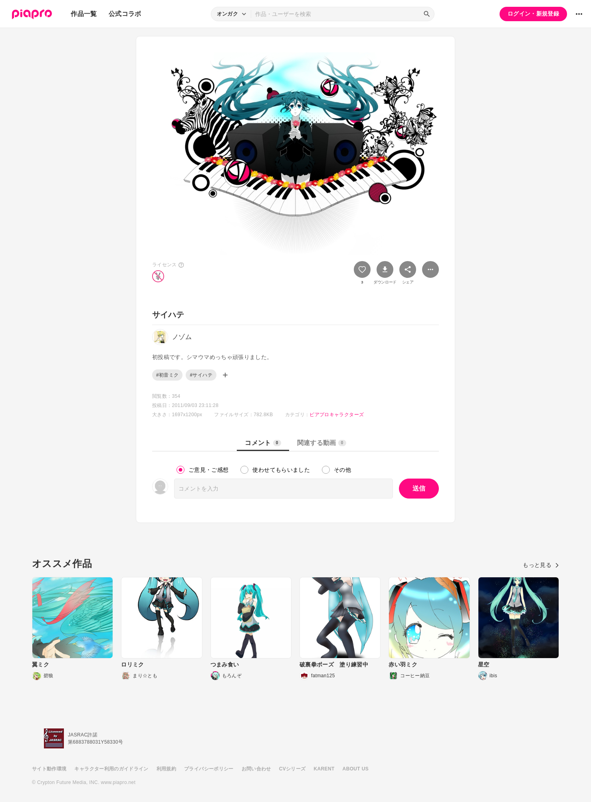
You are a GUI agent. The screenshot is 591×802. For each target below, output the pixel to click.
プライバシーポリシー (209, 769)
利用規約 (166, 769)
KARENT (324, 769)
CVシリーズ (292, 769)
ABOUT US (356, 769)
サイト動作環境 (49, 769)
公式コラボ (125, 13)
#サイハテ (201, 375)
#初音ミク (167, 375)
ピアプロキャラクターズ (336, 414)
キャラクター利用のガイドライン (111, 769)
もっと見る (541, 565)
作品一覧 (84, 13)
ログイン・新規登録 (533, 13)
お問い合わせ (256, 769)
